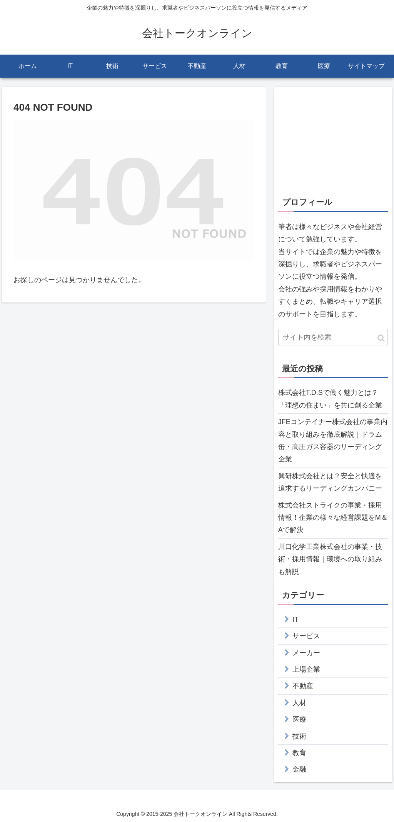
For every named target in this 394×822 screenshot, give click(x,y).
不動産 (302, 686)
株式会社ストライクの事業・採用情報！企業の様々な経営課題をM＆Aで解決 (333, 517)
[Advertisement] (333, 139)
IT (295, 619)
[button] (381, 338)
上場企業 (306, 669)
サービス (306, 636)
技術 (299, 736)
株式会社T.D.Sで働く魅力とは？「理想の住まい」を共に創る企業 (330, 399)
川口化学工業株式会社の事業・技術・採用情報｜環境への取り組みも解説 (330, 559)
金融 (299, 769)
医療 (299, 719)
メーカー (306, 653)
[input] (333, 337)
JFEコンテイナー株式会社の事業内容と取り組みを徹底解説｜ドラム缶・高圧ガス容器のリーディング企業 (332, 440)
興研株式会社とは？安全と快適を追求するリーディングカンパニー (330, 482)
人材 (299, 703)
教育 (299, 753)
